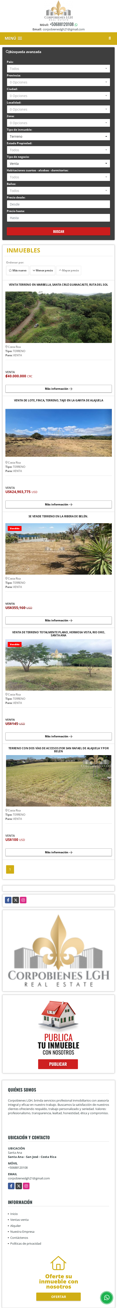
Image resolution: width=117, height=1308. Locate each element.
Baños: (11, 184)
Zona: (10, 116)
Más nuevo (17, 270)
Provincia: (14, 75)
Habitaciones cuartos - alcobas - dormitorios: (37, 170)
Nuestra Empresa (22, 1231)
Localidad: (14, 102)
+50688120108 (62, 24)
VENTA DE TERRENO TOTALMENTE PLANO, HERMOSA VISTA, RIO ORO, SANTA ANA (58, 634)
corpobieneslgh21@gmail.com (29, 1178)
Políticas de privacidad (25, 1243)
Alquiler (15, 1226)
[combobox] (58, 69)
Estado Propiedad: (19, 143)
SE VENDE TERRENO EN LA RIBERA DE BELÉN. (59, 516)
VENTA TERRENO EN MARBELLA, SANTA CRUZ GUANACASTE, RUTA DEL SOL (58, 285)
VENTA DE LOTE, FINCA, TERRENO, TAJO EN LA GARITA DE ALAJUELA (58, 400)
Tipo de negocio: (18, 157)
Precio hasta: (16, 211)
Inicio (14, 1214)
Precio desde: (16, 197)
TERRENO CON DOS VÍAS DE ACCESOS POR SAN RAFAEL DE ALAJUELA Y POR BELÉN (58, 750)
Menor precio (43, 270)
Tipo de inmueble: (19, 130)
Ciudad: (12, 89)
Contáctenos (19, 1238)
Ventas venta (19, 1220)
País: (10, 62)
